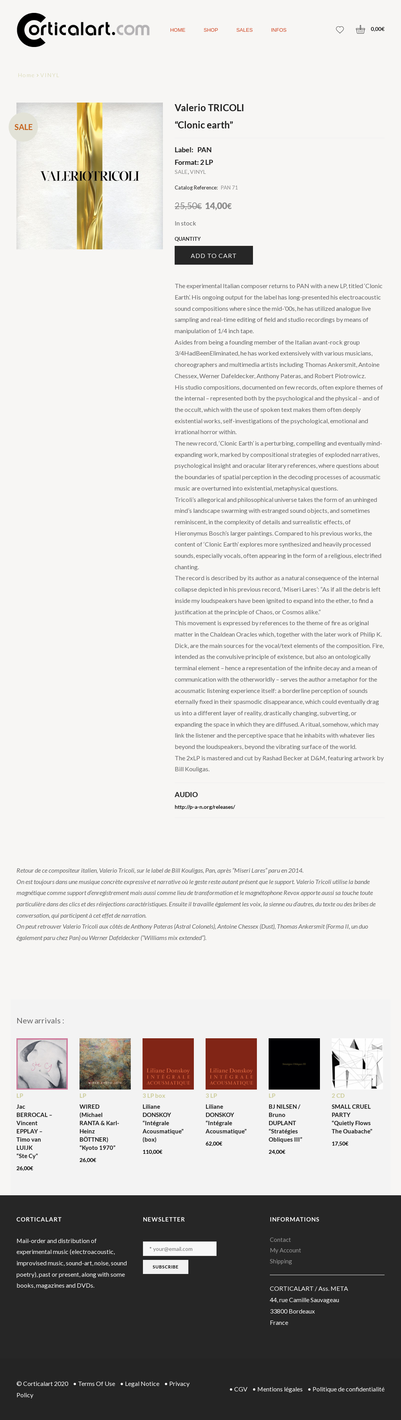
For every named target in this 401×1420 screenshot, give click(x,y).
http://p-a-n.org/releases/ (205, 806)
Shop (211, 30)
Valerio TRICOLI (209, 107)
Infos (279, 30)
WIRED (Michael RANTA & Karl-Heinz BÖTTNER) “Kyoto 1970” (99, 1127)
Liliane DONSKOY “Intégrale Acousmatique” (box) (163, 1123)
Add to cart (214, 255)
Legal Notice (142, 1383)
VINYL (50, 75)
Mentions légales (280, 1389)
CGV (240, 1389)
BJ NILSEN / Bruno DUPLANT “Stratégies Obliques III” (285, 1123)
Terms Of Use (96, 1383)
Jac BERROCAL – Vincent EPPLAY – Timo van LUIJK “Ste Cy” (34, 1131)
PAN (204, 149)
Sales (244, 30)
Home (177, 30)
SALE (181, 171)
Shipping (281, 1261)
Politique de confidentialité (348, 1389)
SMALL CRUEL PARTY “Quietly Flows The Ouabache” (352, 1119)
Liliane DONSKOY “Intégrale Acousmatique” (226, 1119)
